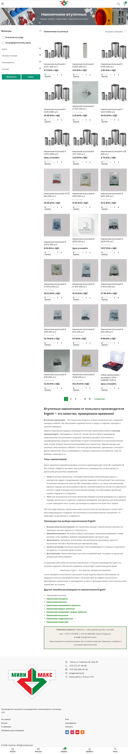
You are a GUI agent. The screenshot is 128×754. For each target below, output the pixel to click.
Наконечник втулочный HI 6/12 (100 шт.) (83, 330)
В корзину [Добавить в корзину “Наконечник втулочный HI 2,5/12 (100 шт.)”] (48, 253)
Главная (43, 19)
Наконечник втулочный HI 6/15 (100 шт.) (112, 330)
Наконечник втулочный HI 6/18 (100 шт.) (55, 375)
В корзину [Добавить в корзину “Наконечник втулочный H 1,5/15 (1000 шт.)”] (48, 163)
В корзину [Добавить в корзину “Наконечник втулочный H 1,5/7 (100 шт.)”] (76, 163)
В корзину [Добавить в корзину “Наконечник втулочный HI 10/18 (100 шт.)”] (76, 208)
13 (90, 399)
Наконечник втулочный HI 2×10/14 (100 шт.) (55, 285)
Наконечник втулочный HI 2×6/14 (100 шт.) (112, 285)
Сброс (31, 76)
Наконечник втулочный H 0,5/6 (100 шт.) (111, 65)
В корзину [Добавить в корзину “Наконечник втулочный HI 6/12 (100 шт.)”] (76, 344)
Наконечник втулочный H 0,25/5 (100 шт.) (83, 65)
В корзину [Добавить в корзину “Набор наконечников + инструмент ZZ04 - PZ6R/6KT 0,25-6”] (105, 389)
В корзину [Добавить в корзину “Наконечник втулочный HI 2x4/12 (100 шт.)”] (76, 299)
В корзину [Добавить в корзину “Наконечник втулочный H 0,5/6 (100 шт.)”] (105, 75)
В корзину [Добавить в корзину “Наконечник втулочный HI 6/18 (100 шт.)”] (48, 389)
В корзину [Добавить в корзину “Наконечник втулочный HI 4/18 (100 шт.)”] (48, 344)
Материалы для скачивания (12, 730)
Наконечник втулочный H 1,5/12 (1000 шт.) (111, 110)
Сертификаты (70, 723)
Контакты (69, 727)
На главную (6, 719)
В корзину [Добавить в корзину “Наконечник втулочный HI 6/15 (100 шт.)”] (105, 344)
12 (85, 399)
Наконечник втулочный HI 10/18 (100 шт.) (83, 194)
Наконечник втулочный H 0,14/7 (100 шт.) (55, 65)
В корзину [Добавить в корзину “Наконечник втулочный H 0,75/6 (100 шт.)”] (76, 121)
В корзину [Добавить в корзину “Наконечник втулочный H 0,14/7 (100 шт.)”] (48, 75)
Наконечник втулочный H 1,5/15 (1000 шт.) (55, 152)
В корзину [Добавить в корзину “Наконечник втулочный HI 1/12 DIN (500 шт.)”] (48, 208)
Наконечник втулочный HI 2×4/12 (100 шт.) (83, 285)
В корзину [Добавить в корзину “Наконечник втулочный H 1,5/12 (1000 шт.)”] (105, 121)
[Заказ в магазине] (115, 31)
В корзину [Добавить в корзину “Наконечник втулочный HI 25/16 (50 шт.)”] (76, 253)
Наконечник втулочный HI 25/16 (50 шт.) (83, 240)
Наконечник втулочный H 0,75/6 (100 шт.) (83, 107)
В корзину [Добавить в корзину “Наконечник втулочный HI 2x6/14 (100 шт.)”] (105, 299)
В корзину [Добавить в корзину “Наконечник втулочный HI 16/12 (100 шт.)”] (105, 208)
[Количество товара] (58, 75)
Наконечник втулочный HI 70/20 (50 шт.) (83, 375)
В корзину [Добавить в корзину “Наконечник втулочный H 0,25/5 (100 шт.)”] (76, 75)
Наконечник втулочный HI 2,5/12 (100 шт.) (55, 243)
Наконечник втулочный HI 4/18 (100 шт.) (55, 330)
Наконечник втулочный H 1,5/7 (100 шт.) (83, 152)
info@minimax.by (76, 673)
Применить (11, 76)
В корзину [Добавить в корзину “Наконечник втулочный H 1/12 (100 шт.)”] (105, 163)
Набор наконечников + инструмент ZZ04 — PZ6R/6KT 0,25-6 (110, 377)
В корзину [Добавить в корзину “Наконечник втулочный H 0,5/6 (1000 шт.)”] (48, 121)
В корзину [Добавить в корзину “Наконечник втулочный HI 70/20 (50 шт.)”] (76, 389)
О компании (6, 727)
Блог (67, 719)
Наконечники (61, 19)
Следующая (99, 399)
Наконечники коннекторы (57, 622)
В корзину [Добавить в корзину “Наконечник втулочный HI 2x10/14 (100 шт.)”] (48, 299)
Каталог (51, 19)
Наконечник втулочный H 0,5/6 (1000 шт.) (55, 110)
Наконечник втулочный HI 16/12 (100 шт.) (112, 194)
